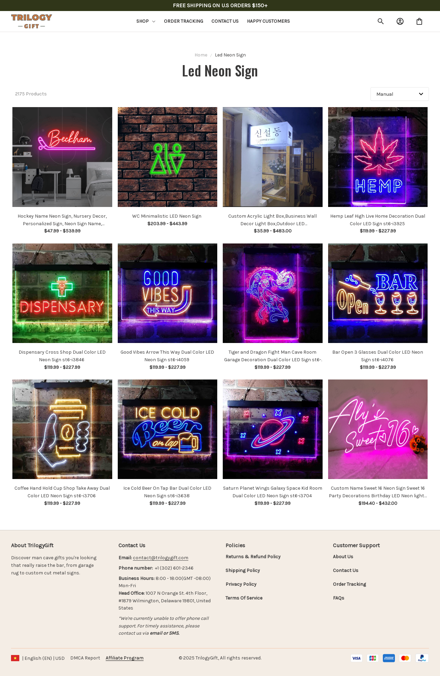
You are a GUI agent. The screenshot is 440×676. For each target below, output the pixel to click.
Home (201, 55)
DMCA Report (85, 658)
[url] (160, 558)
